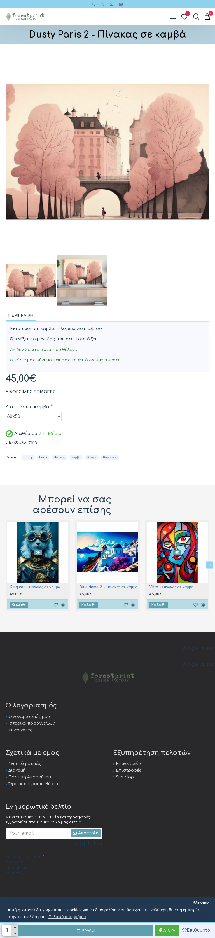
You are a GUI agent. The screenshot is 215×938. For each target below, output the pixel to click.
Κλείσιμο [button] (201, 902)
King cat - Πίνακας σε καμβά (35, 587)
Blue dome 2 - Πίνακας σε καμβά (108, 587)
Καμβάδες (110, 457)
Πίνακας (59, 457)
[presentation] (48, 888)
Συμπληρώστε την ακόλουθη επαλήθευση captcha (23, 865)
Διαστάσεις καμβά (28, 406)
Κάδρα (91, 457)
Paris (43, 457)
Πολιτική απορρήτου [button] (67, 916)
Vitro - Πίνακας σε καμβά (171, 587)
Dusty (28, 457)
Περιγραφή (20, 315)
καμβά (76, 457)
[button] (209, 564)
